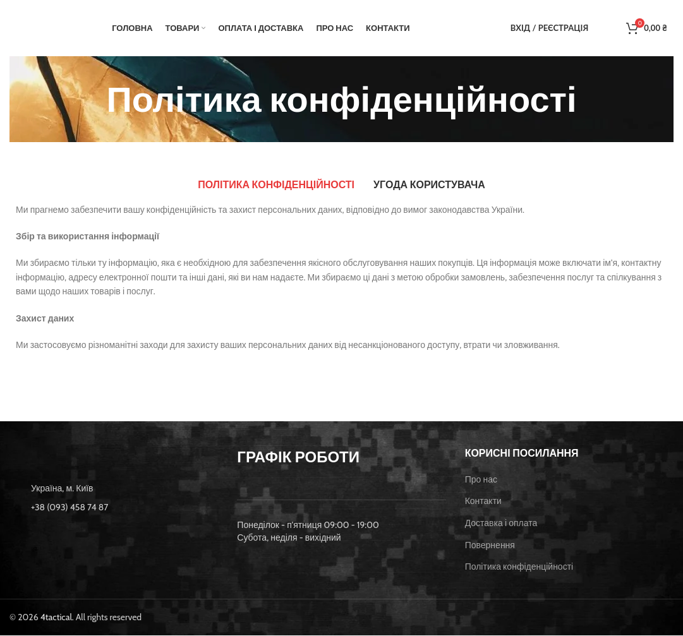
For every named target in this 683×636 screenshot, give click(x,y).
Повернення (490, 545)
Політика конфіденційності (519, 567)
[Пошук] (601, 28)
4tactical (56, 617)
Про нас (481, 480)
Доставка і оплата (501, 523)
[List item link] (114, 508)
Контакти (483, 502)
